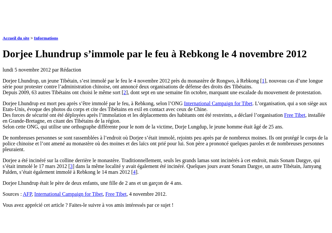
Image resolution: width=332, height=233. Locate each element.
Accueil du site (16, 38)
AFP (27, 194)
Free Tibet (294, 115)
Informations (46, 38)
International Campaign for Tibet (218, 103)
